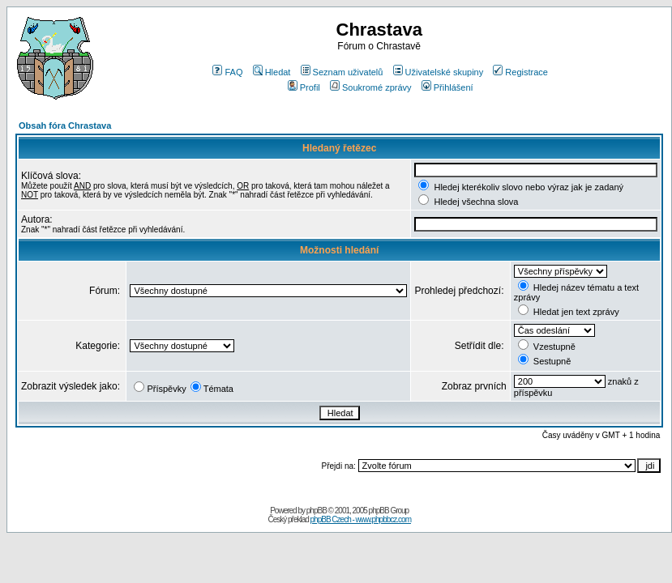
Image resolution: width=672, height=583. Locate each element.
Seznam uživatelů (342, 72)
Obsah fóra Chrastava (65, 125)
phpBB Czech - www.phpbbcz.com (360, 519)
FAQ (227, 72)
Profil (304, 87)
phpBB (316, 510)
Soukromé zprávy (371, 87)
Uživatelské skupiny (438, 72)
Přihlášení (447, 87)
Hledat (272, 72)
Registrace (520, 72)
